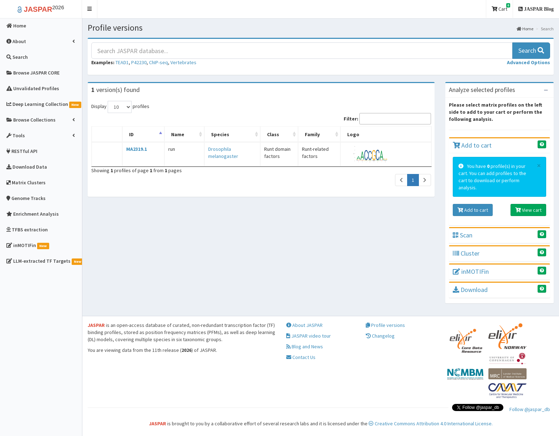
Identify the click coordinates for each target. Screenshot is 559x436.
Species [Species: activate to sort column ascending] (194, 134)
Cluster (466, 253)
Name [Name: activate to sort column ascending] (161, 134)
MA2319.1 (129, 149)
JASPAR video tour (308, 336)
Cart (501, 7)
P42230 (139, 62)
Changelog (380, 336)
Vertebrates (183, 62)
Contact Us (301, 357)
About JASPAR (304, 325)
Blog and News (304, 346)
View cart (528, 210)
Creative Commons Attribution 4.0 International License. (431, 423)
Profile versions (385, 325)
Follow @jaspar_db (529, 409)
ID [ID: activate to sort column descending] (124, 134)
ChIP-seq (158, 62)
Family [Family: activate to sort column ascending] (318, 134)
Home (525, 28)
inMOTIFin (471, 271)
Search (531, 50)
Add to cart (472, 145)
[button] (89, 9)
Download (470, 290)
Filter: (387, 118)
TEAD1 (122, 62)
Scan (462, 235)
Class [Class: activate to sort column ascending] (260, 134)
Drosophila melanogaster (209, 149)
